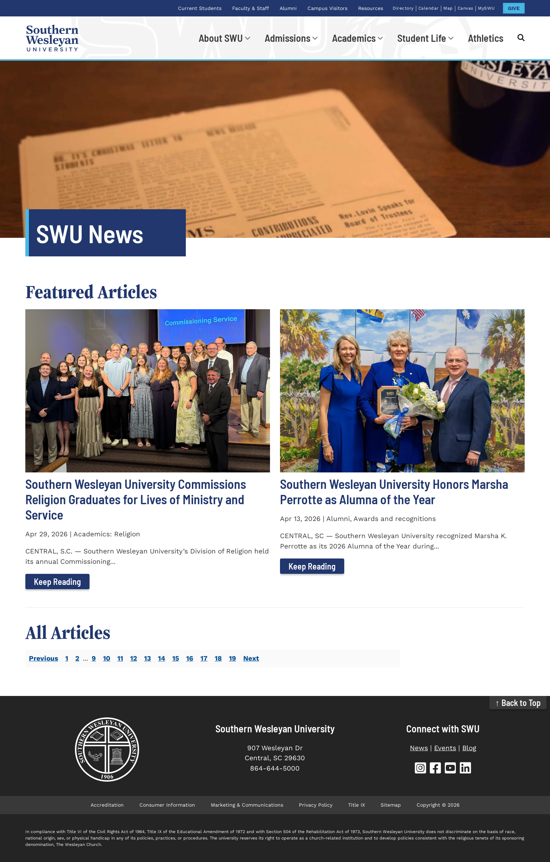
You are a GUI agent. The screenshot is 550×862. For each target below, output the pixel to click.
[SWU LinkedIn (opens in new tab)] (465, 769)
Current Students (199, 8)
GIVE (514, 8)
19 (232, 658)
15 (175, 658)
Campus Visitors (327, 8)
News (419, 748)
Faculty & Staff (250, 8)
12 (133, 658)
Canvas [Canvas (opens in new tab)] (465, 8)
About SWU (221, 38)
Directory (403, 8)
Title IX (356, 805)
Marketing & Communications (247, 805)
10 (106, 658)
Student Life (421, 38)
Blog (469, 748)
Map (448, 8)
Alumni (288, 8)
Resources (370, 8)
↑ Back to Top (518, 702)
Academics (354, 38)
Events (445, 748)
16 (189, 658)
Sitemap (391, 805)
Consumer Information (167, 805)
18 (218, 658)
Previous (43, 658)
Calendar (428, 8)
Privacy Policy (315, 805)
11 (120, 658)
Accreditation (107, 805)
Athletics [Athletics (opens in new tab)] (485, 38)
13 (147, 658)
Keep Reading (57, 581)
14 (161, 658)
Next (251, 658)
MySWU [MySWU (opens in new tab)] (486, 8)
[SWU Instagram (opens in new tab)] (420, 769)
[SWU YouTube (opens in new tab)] (450, 769)
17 (204, 658)
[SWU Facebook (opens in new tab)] (435, 769)
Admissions (287, 38)
